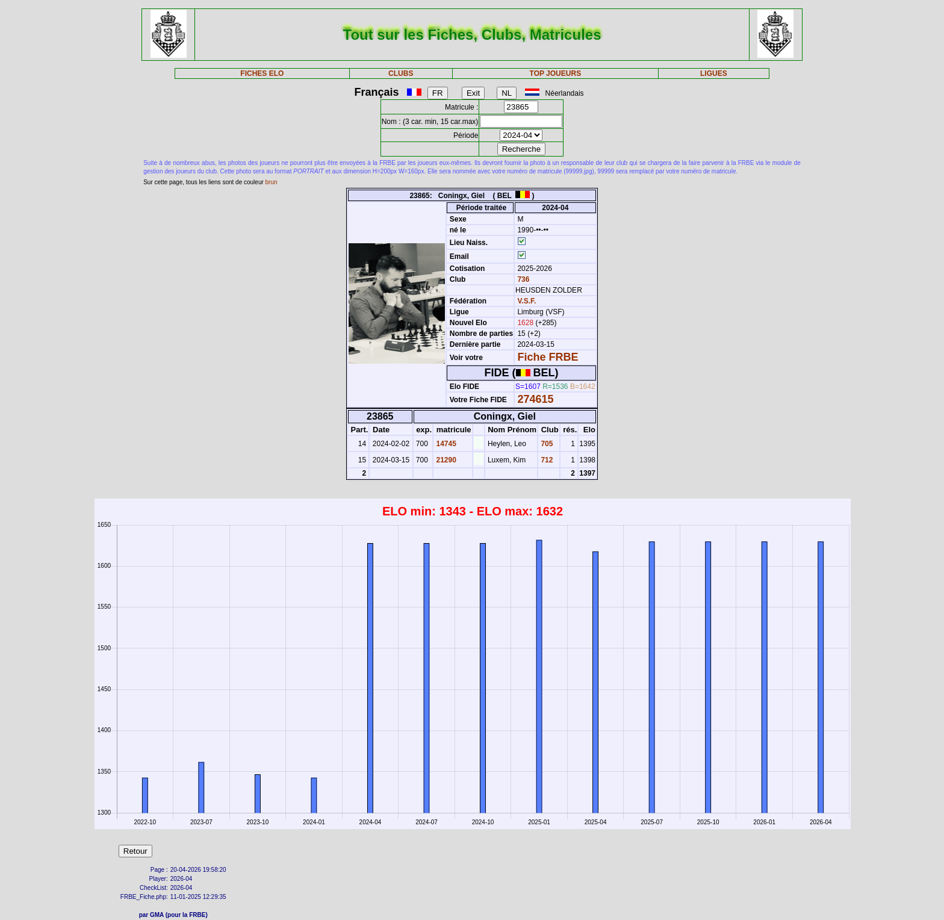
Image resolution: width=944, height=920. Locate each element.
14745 (445, 444)
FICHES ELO (262, 73)
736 (522, 279)
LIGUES (713, 73)
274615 (535, 399)
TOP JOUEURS (556, 73)
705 (546, 444)
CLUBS (400, 73)
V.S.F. (526, 301)
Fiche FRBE (547, 357)
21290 (445, 460)
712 (546, 460)
